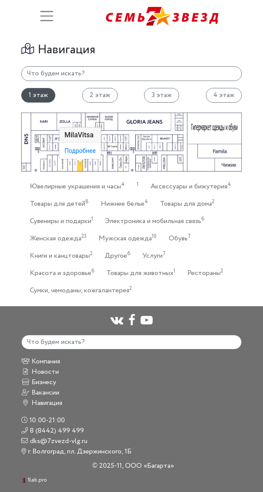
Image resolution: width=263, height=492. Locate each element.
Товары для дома (185, 203)
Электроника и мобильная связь (152, 220)
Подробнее (80, 150)
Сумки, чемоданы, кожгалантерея (78, 290)
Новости (40, 372)
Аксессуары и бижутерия (188, 186)
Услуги (151, 255)
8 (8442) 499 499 (52, 431)
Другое (114, 255)
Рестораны (202, 272)
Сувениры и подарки (59, 220)
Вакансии (40, 393)
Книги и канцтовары (59, 255)
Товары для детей (57, 203)
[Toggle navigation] (47, 16)
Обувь (177, 238)
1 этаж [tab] (38, 95)
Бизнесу (38, 382)
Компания (40, 361)
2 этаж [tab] (100, 95)
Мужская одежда (125, 238)
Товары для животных (138, 272)
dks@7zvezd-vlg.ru (54, 441)
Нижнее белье (122, 203)
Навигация (41, 403)
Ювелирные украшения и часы (75, 186)
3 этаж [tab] (161, 95)
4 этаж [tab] (223, 95)
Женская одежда (56, 238)
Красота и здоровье (59, 272)
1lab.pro (34, 480)
